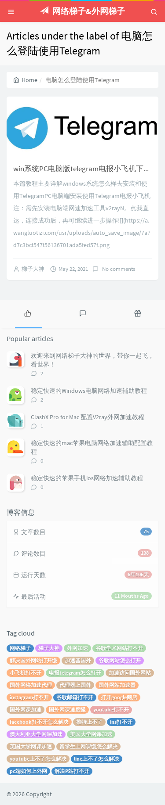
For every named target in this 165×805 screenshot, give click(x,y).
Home (25, 80)
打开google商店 (119, 697)
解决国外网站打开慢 (33, 660)
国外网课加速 (25, 709)
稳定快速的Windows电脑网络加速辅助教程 (89, 391)
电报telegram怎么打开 (75, 672)
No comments (118, 269)
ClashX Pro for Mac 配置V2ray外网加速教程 (87, 417)
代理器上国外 (75, 685)
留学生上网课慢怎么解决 (88, 746)
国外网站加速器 (117, 685)
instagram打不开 (29, 697)
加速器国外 (78, 660)
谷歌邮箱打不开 (74, 697)
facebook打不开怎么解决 (39, 722)
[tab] (27, 313)
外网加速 (77, 648)
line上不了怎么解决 (96, 758)
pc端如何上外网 (28, 771)
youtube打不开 (111, 709)
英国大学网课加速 (31, 746)
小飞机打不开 (25, 672)
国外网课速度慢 (67, 709)
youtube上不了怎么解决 (38, 758)
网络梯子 (20, 648)
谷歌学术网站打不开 (119, 648)
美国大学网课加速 (91, 734)
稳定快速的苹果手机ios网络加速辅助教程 (87, 478)
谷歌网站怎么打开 (120, 660)
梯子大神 (33, 269)
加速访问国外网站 (130, 672)
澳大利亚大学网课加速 (36, 734)
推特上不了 (89, 722)
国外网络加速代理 (31, 685)
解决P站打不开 (72, 771)
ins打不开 (121, 722)
